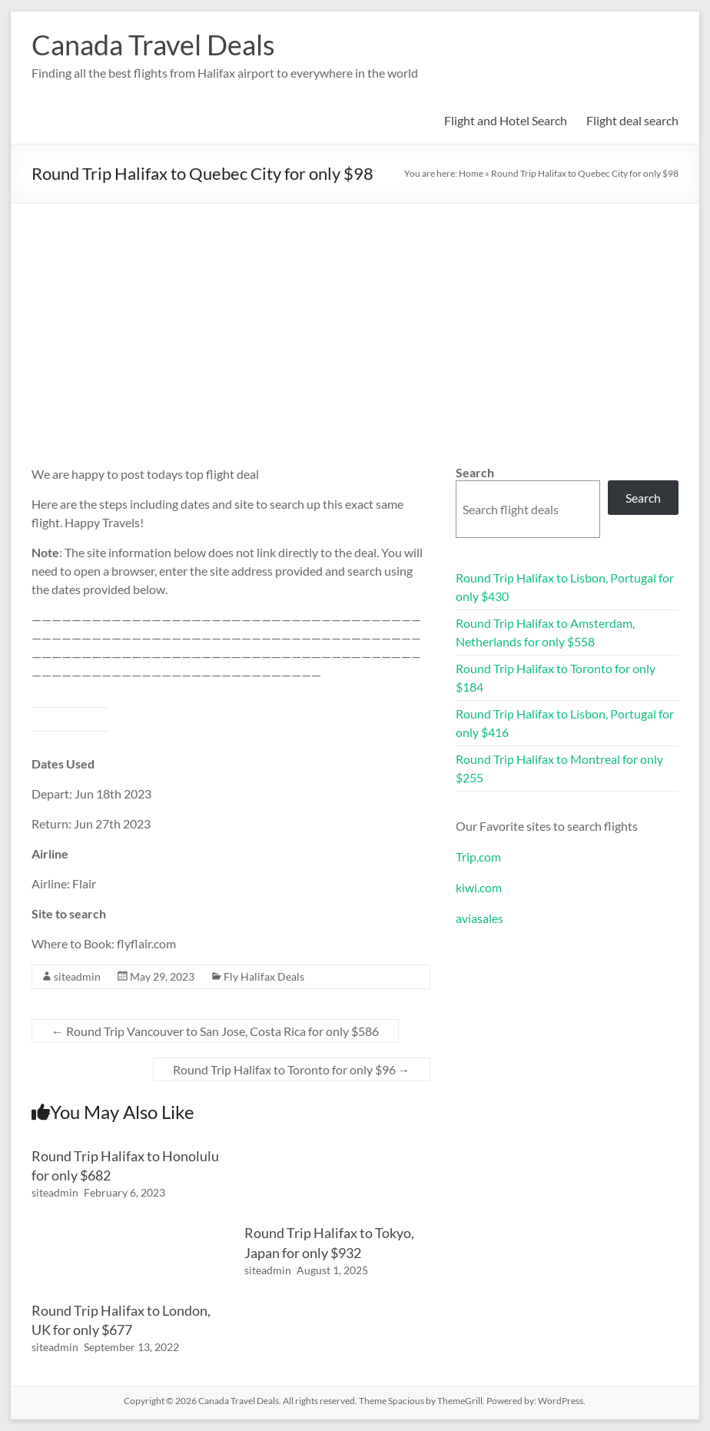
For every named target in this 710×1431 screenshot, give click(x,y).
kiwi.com (479, 887)
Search (475, 472)
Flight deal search (632, 120)
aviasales (479, 918)
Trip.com (478, 856)
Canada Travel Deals (153, 44)
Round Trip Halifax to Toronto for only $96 (291, 1069)
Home (471, 173)
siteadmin (77, 976)
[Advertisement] (355, 319)
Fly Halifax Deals (264, 976)
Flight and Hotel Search (505, 120)
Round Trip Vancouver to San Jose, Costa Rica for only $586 (215, 1031)
